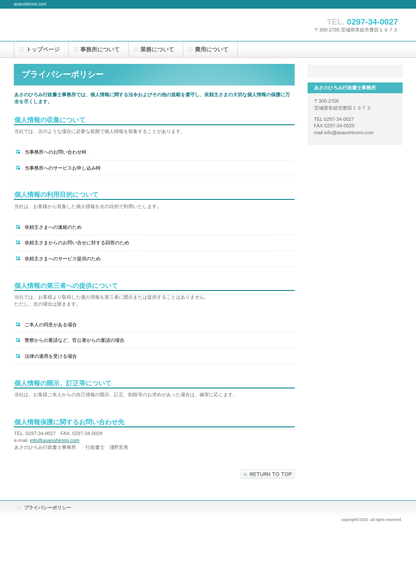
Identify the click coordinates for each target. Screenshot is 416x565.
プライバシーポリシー (47, 507)
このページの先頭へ (268, 474)
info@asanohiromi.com (54, 440)
